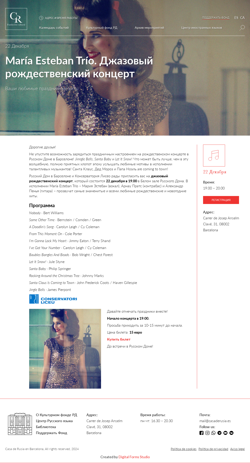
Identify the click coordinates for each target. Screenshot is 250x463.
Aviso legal (237, 449)
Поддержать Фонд (51, 433)
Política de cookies (183, 449)
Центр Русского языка (54, 421)
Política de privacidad (213, 449)
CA (242, 18)
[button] (60, 18)
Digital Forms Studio (134, 457)
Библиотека (46, 427)
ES (236, 18)
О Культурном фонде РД (56, 415)
